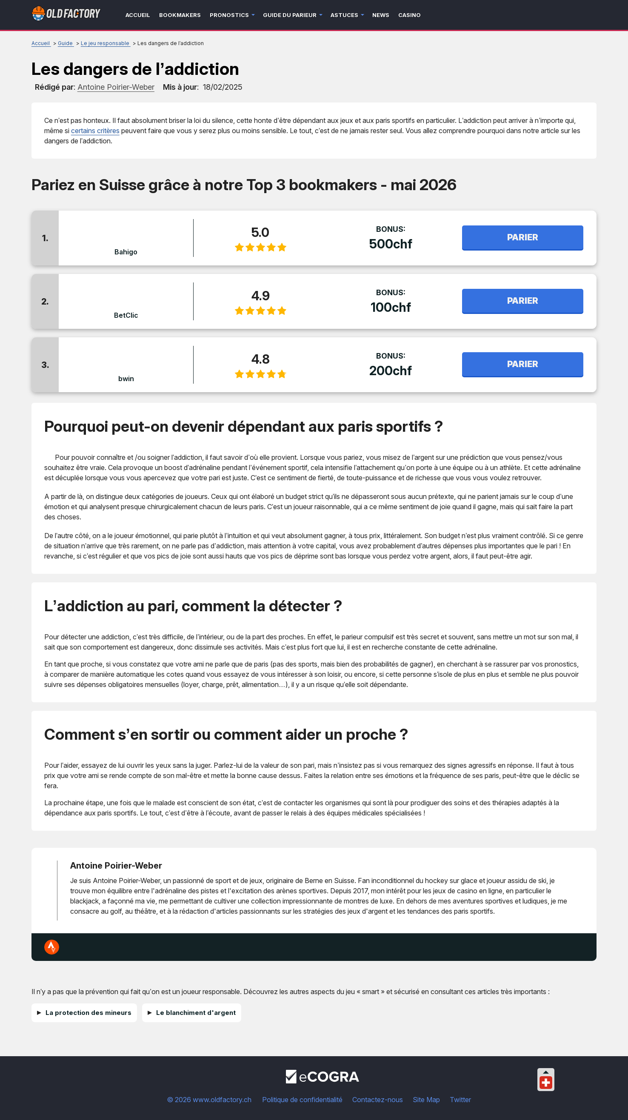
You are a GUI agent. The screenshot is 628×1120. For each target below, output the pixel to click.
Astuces (344, 14)
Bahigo (125, 252)
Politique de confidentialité (302, 1099)
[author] (115, 87)
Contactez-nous (377, 1099)
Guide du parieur (290, 14)
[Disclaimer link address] (322, 1081)
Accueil (138, 14)
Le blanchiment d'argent (196, 1013)
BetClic (126, 315)
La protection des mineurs (88, 1013)
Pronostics (229, 14)
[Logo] (66, 15)
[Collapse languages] (546, 1072)
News (380, 14)
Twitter (460, 1099)
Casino (409, 14)
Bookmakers (180, 14)
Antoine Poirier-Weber (116, 866)
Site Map (426, 1099)
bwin (126, 378)
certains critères (95, 130)
